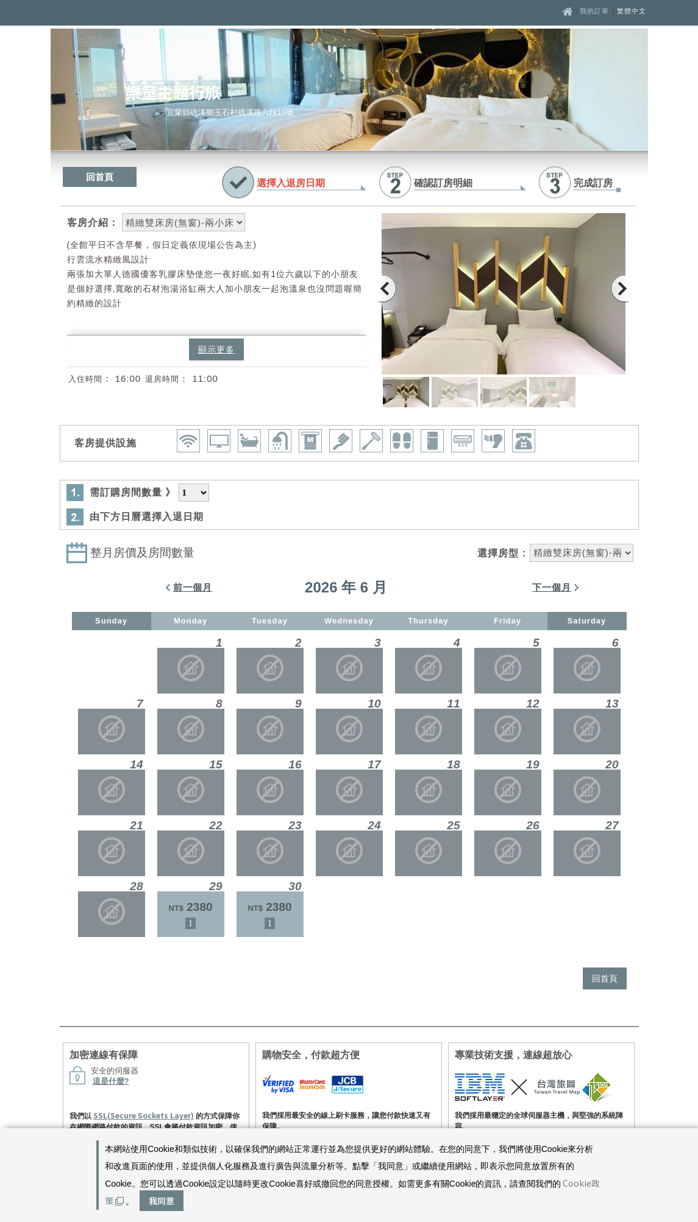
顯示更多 (216, 349)
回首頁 (99, 177)
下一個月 (551, 587)
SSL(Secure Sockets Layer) (143, 1115)
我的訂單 (595, 11)
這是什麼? (111, 1081)
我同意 (161, 1201)
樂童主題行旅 (173, 91)
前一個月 (192, 587)
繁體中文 (631, 11)
